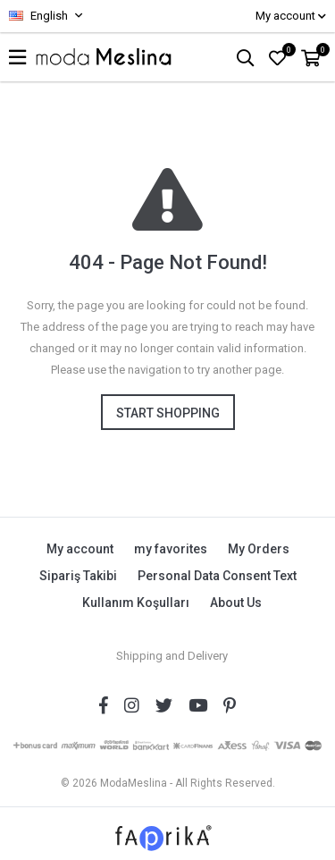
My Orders (258, 549)
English (38, 15)
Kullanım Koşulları (135, 602)
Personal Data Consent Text (217, 576)
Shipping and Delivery (172, 655)
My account (79, 549)
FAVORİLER (287, 49)
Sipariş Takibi (78, 576)
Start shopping (168, 413)
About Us (236, 602)
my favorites (170, 549)
